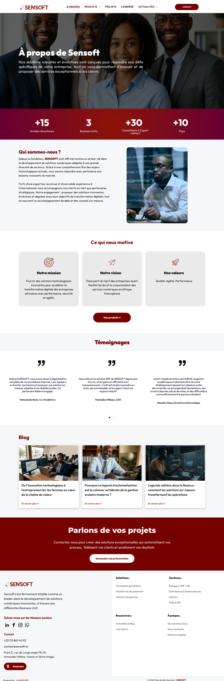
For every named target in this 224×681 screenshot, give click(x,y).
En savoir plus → (30, 503)
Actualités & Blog (125, 623)
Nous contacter (176, 629)
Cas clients (122, 629)
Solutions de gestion (127, 597)
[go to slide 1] (109, 417)
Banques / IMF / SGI (179, 585)
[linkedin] (7, 625)
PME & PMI (175, 602)
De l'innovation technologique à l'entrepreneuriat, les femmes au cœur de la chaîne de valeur (48, 490)
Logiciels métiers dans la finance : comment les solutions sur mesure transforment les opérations (171, 490)
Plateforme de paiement (129, 591)
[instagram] (20, 625)
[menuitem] (73, 7)
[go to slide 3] (114, 417)
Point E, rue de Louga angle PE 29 (24, 652)
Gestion (173, 597)
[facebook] (14, 625)
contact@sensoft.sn (16, 646)
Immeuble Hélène (15, 656)
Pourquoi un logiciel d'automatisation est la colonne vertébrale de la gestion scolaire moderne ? (111, 490)
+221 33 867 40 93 (15, 640)
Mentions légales (177, 634)
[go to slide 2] (112, 417)
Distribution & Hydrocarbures (185, 591)
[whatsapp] (27, 625)
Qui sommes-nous (177, 623)
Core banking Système (128, 585)
